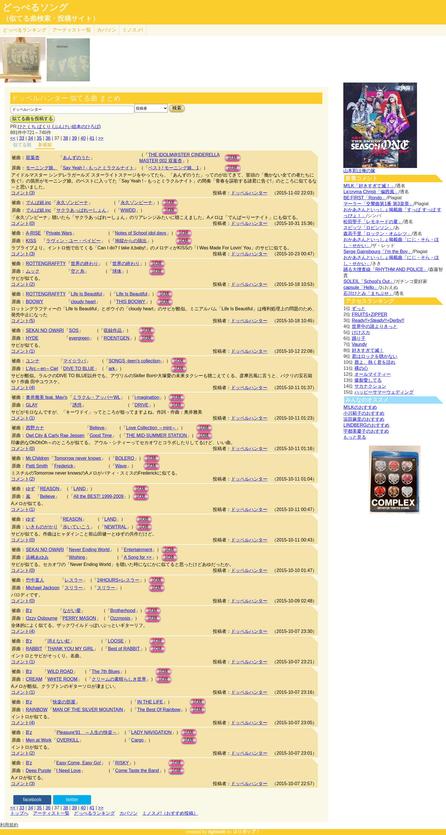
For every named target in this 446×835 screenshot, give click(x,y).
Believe (97, 427)
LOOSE (115, 641)
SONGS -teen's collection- (135, 360)
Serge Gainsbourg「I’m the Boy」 (377, 251)
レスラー (74, 580)
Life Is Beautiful (86, 294)
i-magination (147, 397)
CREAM (34, 679)
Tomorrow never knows (77, 458)
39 (74, 138)
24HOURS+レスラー (118, 580)
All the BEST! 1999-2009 (98, 496)
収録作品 (113, 330)
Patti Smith (37, 465)
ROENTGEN (116, 338)
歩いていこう (76, 526)
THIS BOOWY (130, 301)
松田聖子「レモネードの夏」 (372, 221)
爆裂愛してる (368, 380)
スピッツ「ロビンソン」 (368, 227)
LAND (79, 488)
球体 (116, 271)
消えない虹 (58, 641)
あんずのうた (76, 157)
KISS (31, 240)
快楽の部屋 (64, 701)
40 (83, 138)
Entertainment (138, 549)
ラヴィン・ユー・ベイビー (73, 240)
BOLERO (124, 458)
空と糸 (77, 271)
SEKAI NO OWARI (45, 330)
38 (65, 138)
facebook (32, 799)
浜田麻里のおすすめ (363, 419)
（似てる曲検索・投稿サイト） (50, 18)
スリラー (74, 587)
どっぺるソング (35, 7)
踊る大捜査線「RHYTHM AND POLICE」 (385, 269)
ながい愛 (72, 610)
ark (112, 368)
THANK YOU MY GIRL (70, 648)
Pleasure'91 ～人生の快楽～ (87, 732)
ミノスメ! (132, 30)
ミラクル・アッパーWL (96, 397)
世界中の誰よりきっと (374, 326)
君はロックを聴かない (374, 356)
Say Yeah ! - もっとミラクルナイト (98, 167)
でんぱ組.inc (38, 202)
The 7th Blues (106, 671)
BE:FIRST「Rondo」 (364, 197)
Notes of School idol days (140, 233)
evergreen (79, 338)
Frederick (63, 465)
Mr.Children (37, 458)
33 (21, 138)
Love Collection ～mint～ (151, 427)
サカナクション (370, 386)
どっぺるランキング (94, 813)
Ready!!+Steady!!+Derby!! (378, 320)
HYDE (32, 338)
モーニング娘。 (42, 167)
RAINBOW (37, 709)
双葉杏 (33, 157)
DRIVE (141, 405)
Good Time (101, 435)
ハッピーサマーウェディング (384, 392)
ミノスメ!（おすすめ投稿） (170, 813)
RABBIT (34, 648)
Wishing (77, 557)
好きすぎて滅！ (368, 350)
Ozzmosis (120, 618)
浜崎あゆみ (37, 557)
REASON (49, 488)
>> (101, 138)
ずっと (359, 308)
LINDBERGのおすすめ (366, 425)
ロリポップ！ (246, 831)
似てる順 (22, 144)
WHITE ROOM (62, 679)
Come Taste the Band (137, 770)
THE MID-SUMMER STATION (156, 435)
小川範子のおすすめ (363, 413)
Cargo (137, 740)
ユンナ (33, 360)
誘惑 (77, 405)
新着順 (45, 144)
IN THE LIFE (150, 701)
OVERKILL (68, 740)
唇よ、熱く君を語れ (374, 362)
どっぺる (24, 30)
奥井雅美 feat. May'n (46, 397)
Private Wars (59, 233)
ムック (33, 271)
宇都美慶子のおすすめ (366, 431)
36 (48, 138)
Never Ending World (89, 549)
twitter (72, 799)
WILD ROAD (60, 671)
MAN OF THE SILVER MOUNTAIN (88, 709)
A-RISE (33, 233)
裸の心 (361, 368)
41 (91, 138)
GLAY (32, 405)
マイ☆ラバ (74, 360)
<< (13, 138)
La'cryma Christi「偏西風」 (370, 191)
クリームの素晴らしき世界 (119, 679)
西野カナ (35, 427)
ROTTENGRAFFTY (46, 263)
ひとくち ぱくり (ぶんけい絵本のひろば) (59, 126)
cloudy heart (83, 301)
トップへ (19, 813)
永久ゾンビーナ (72, 202)
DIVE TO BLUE (78, 368)
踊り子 (359, 338)
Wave (121, 465)
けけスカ (361, 332)
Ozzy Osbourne (41, 618)
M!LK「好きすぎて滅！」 (369, 185)
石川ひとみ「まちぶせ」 (368, 293)
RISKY (122, 762)
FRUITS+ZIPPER (369, 314)
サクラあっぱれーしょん (81, 210)
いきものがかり (42, 526)
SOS (74, 330)
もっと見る (354, 437)
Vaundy (359, 344)
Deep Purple (38, 770)
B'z (29, 610)
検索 (176, 108)
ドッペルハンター (249, 192)
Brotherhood (122, 610)
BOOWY (34, 301)
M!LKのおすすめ (360, 407)
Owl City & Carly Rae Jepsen (55, 435)
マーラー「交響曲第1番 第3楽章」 (378, 203)
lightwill (216, 831)
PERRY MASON (79, 618)
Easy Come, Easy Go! (78, 762)
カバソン (106, 30)
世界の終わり (84, 263)
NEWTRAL (115, 526)
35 (39, 138)
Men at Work (38, 740)
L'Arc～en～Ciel (42, 368)
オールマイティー (372, 374)
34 (30, 138)
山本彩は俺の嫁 (359, 170)
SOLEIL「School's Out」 (368, 281)
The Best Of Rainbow (158, 709)
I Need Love (68, 770)
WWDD (128, 210)
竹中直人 (35, 580)
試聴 (232, 157)
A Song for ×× (138, 557)
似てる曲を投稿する (32, 118)
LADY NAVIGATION (151, 732)
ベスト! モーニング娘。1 (173, 167)
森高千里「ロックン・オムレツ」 (377, 233)
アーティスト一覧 (51, 813)
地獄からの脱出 (131, 240)
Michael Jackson (42, 587)
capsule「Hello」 (361, 287)
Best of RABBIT (124, 648)
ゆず (30, 488)
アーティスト (71, 30)
